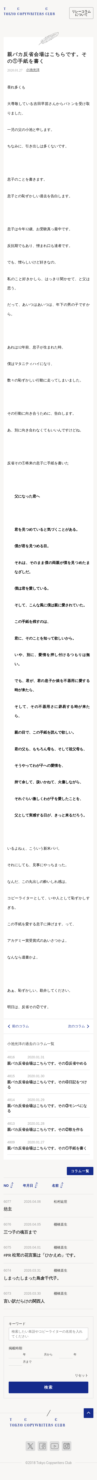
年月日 (30, 1185)
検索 (48, 1387)
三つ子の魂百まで (20, 1232)
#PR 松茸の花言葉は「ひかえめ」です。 (41, 1255)
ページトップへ (88, 1413)
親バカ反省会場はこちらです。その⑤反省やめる (47, 1063)
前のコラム (20, 1026)
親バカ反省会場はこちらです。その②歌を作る (45, 1130)
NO (9, 1185)
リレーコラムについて (81, 13)
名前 (58, 1185)
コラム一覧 (80, 1171)
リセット (81, 1375)
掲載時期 (15, 1348)
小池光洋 (33, 70)
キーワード (17, 1324)
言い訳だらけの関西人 (24, 1301)
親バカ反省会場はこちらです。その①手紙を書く (47, 1148)
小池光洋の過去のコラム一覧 (30, 1044)
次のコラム (76, 1026)
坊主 (8, 1209)
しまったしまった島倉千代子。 (32, 1278)
